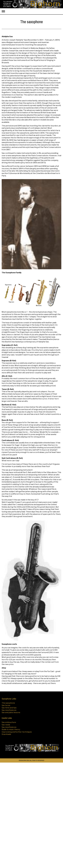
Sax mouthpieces (9, 710)
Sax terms (6, 705)
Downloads (6, 734)
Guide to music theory (11, 729)
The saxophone (8, 703)
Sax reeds (6, 725)
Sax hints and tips (9, 708)
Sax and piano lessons (11, 712)
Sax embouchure (9, 722)
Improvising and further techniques (17, 732)
